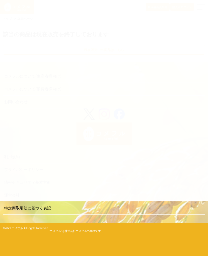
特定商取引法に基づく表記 (27, 208)
